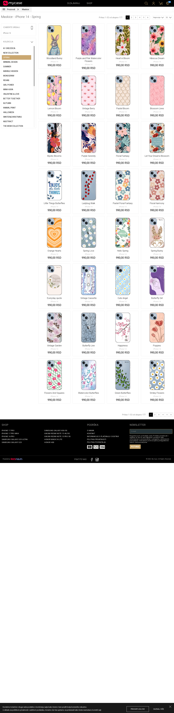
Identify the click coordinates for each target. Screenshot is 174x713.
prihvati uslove (138, 709)
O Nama (90, 430)
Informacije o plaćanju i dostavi (103, 436)
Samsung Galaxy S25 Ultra (15, 439)
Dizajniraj (73, 3)
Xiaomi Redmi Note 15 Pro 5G (57, 436)
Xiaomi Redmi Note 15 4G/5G (57, 433)
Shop (89, 3)
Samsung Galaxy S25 (12, 442)
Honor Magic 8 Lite (53, 439)
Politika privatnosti (96, 439)
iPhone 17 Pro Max (10, 433)
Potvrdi (135, 447)
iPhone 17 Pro (8, 430)
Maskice (25, 9)
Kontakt (91, 433)
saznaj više (158, 709)
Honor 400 (49, 442)
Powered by (12, 459)
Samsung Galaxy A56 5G (55, 430)
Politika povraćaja (96, 442)
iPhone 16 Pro (8, 436)
